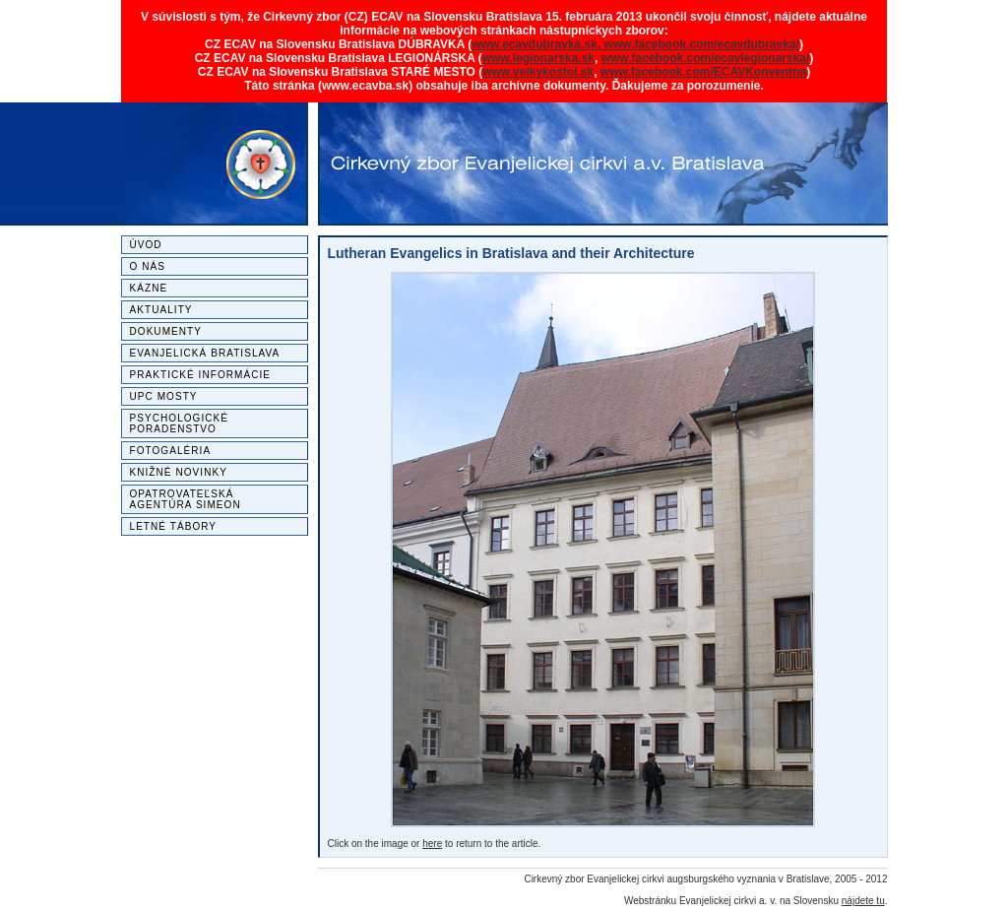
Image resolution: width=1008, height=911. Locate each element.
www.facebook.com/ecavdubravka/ (701, 44)
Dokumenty (166, 331)
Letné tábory (174, 526)
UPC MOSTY (164, 396)
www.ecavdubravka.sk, (537, 44)
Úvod (146, 244)
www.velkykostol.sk (538, 72)
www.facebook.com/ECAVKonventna (703, 72)
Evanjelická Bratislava (205, 353)
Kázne (149, 288)
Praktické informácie (201, 374)
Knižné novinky (178, 472)
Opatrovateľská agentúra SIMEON (185, 499)
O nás (147, 266)
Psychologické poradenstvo (179, 423)
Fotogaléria (171, 450)
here (432, 843)
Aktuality (161, 309)
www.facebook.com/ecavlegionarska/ (705, 58)
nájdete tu (863, 900)
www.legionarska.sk (538, 58)
